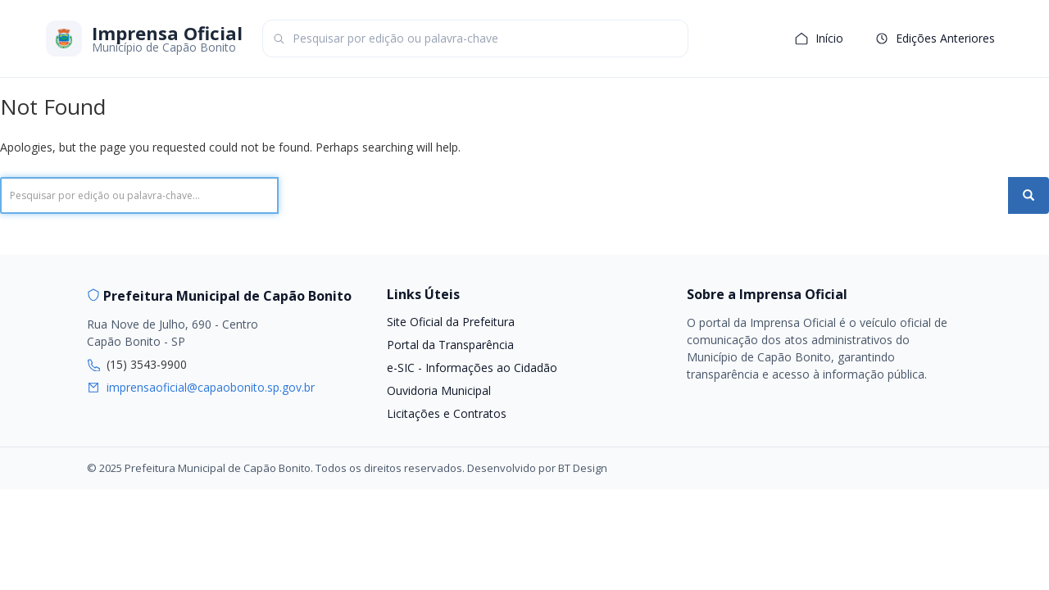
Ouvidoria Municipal (439, 390)
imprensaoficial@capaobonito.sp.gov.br (211, 387)
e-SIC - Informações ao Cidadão (472, 367)
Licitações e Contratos (446, 413)
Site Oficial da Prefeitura (451, 321)
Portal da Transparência (450, 344)
